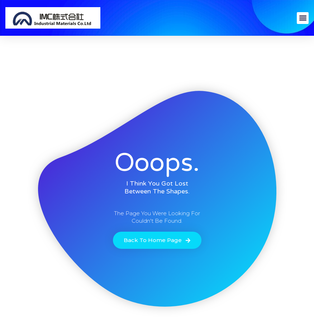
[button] (303, 18)
